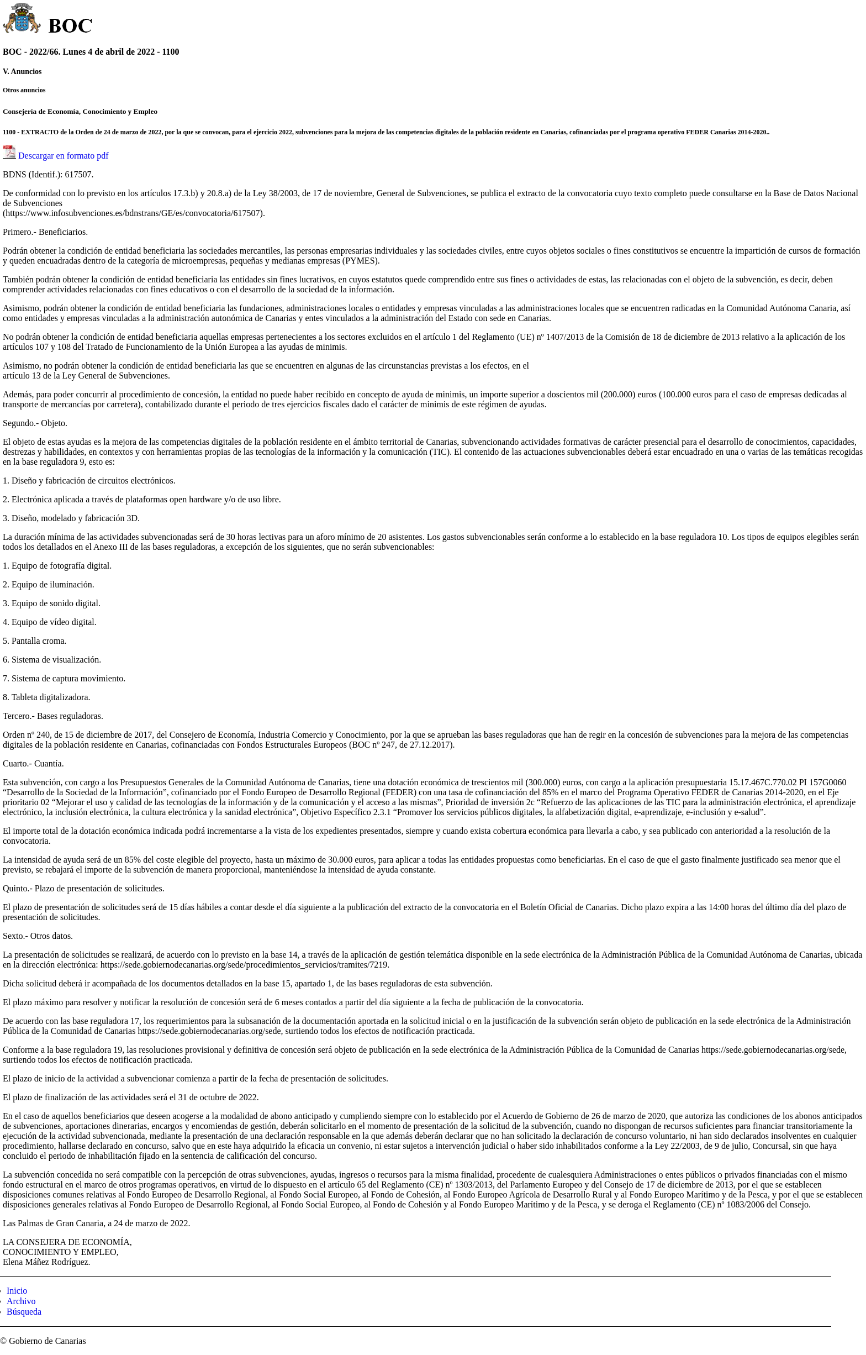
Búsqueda (24, 1311)
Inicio (17, 1290)
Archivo (21, 1301)
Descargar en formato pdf (63, 155)
